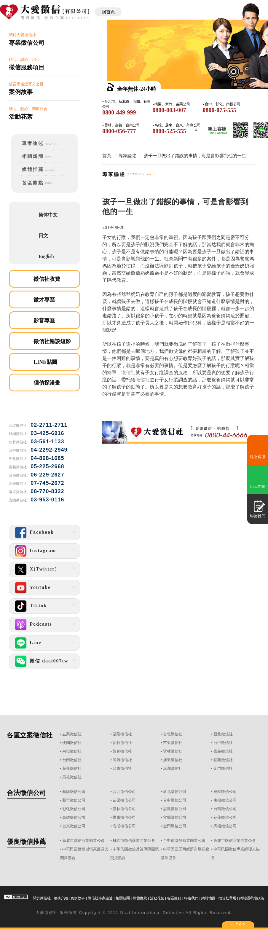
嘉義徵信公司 (174, 809)
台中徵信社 (223, 742)
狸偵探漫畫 (47, 383)
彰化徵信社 (122, 751)
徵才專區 (44, 300)
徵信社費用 (227, 898)
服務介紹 (61, 898)
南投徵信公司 (225, 800)
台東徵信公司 (73, 826)
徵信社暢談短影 (52, 341)
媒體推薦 (140, 898)
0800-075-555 (219, 110)
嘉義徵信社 (223, 751)
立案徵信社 (72, 734)
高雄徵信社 (122, 760)
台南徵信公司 (225, 809)
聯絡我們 (191, 898)
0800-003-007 (169, 110)
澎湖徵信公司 (124, 826)
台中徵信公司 (174, 800)
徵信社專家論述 (100, 898)
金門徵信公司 (174, 826)
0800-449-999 (119, 112)
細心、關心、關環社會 (44, 113)
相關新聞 (123, 898)
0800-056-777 (119, 131)
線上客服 (257, 457)
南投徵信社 (72, 751)
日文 (43, 235)
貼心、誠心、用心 (44, 64)
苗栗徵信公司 (124, 800)
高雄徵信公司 (73, 817)
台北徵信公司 (124, 791)
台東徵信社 (122, 768)
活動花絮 (157, 898)
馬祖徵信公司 (225, 826)
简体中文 (48, 214)
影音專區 (44, 321)
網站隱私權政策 (251, 898)
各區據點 (174, 898)
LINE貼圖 (45, 362)
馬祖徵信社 (72, 777)
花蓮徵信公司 (225, 817)
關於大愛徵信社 (44, 40)
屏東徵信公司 (124, 817)
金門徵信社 (223, 768)
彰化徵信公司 (73, 809)
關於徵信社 (42, 898)
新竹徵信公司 (73, 800)
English (46, 256)
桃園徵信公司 (225, 791)
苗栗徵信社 (172, 742)
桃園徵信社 (72, 742)
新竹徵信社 (122, 742)
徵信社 (128, 372)
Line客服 (257, 486)
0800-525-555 (169, 131)
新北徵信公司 (174, 791)
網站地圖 (208, 898)
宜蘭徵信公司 (174, 817)
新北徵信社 (223, 734)
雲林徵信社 (172, 751)
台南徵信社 (72, 760)
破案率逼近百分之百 (44, 89)
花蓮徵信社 (72, 768)
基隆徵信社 (122, 734)
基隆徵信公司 (73, 791)
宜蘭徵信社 (223, 760)
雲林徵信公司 (124, 809)
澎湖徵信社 (172, 768)
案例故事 (78, 898)
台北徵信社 (172, 734)
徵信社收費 (47, 279)
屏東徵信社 (172, 760)
